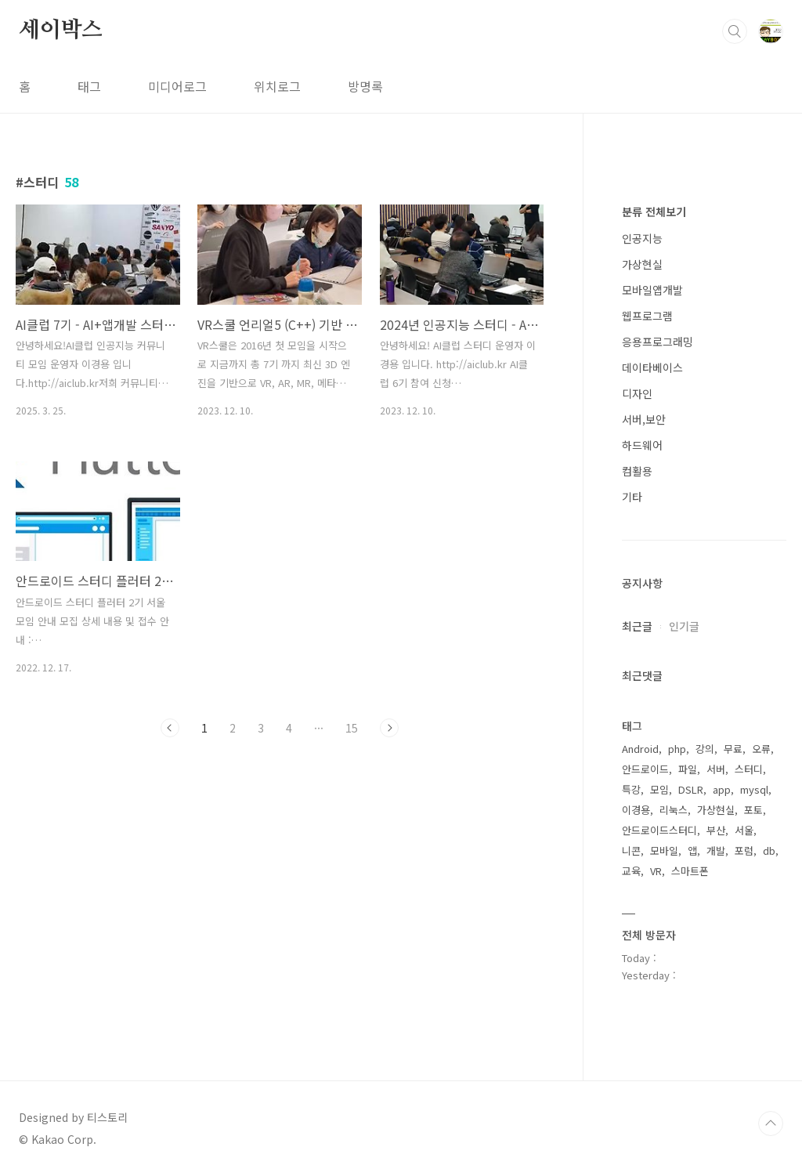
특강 (631, 789)
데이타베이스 (652, 367)
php (677, 748)
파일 (687, 769)
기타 (632, 497)
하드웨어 (642, 445)
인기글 (684, 626)
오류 (761, 748)
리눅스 (673, 809)
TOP (770, 1123)
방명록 (365, 86)
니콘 (631, 850)
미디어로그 (177, 86)
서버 (715, 769)
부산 (715, 830)
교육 (631, 870)
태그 (89, 86)
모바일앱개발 (652, 290)
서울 (744, 830)
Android (640, 748)
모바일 (664, 850)
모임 (659, 789)
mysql (754, 789)
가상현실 (642, 264)
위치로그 (277, 86)
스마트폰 (690, 870)
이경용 (636, 809)
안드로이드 (645, 769)
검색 (734, 31)
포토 (753, 809)
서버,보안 (644, 419)
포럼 (744, 850)
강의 (704, 748)
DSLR (690, 789)
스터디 (749, 769)
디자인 (637, 393)
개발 (715, 850)
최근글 (637, 626)
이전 (170, 727)
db (769, 850)
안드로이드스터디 (659, 830)
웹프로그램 (647, 316)
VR (656, 870)
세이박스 (61, 31)
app (722, 789)
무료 (733, 748)
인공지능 (642, 238)
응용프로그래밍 (657, 341)
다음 (389, 727)
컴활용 (637, 471)
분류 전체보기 (654, 211)
